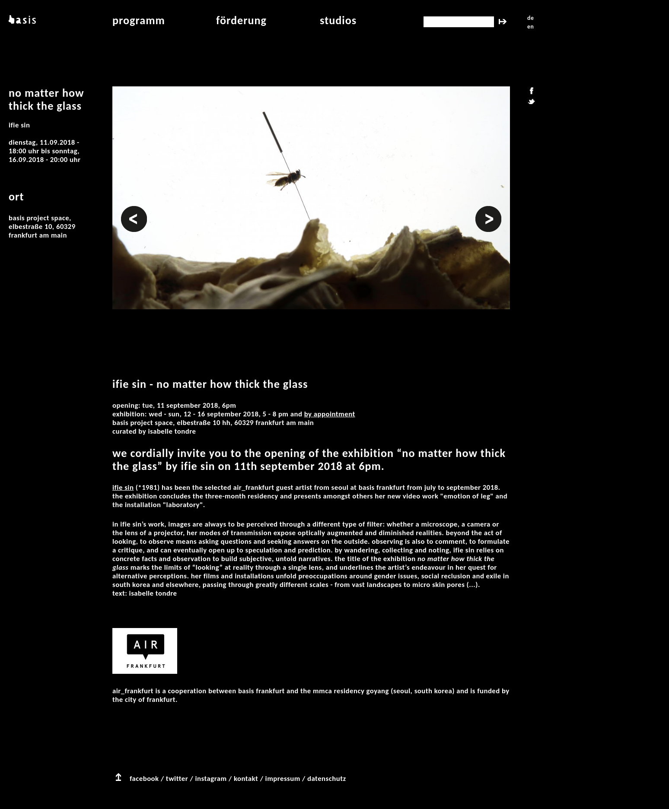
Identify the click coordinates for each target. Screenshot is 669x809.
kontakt (246, 778)
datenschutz (326, 778)
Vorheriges (134, 210)
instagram (210, 778)
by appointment (329, 414)
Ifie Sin (123, 487)
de (530, 18)
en (530, 26)
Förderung (241, 20)
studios (338, 20)
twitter (177, 778)
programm (138, 20)
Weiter (485, 210)
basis (21, 20)
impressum (282, 778)
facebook (144, 778)
